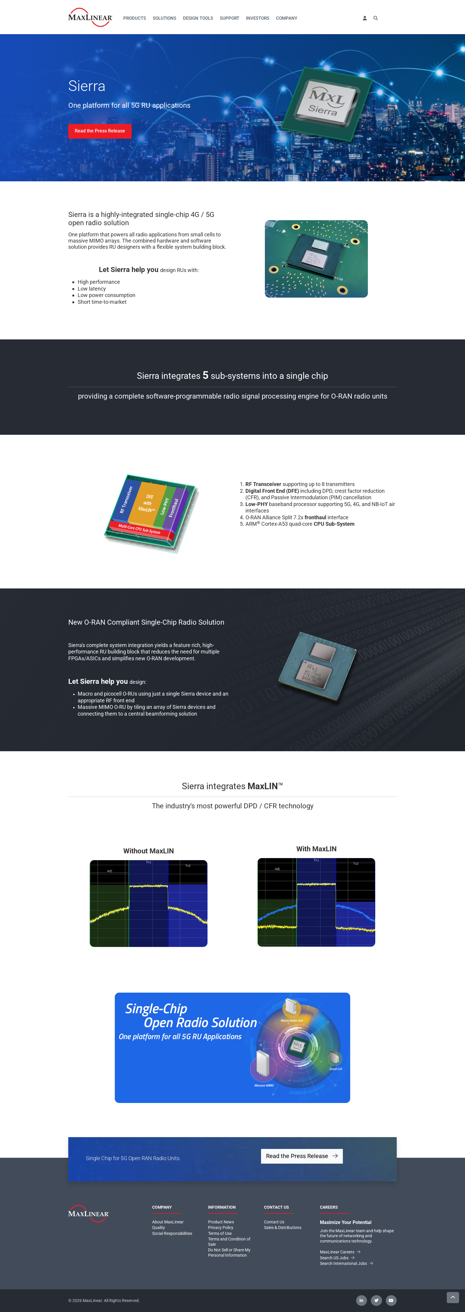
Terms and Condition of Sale (229, 1242)
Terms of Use (220, 1233)
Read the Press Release (100, 131)
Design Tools (198, 18)
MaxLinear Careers (340, 1252)
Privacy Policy (220, 1227)
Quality (158, 1227)
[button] (365, 18)
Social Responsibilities (172, 1233)
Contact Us (274, 1222)
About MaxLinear (168, 1222)
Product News (221, 1222)
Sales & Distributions (282, 1227)
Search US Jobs (337, 1257)
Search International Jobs (346, 1263)
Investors (257, 18)
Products (134, 18)
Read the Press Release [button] (302, 1156)
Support (229, 18)
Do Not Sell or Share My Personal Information (229, 1253)
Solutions (164, 18)
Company (286, 18)
